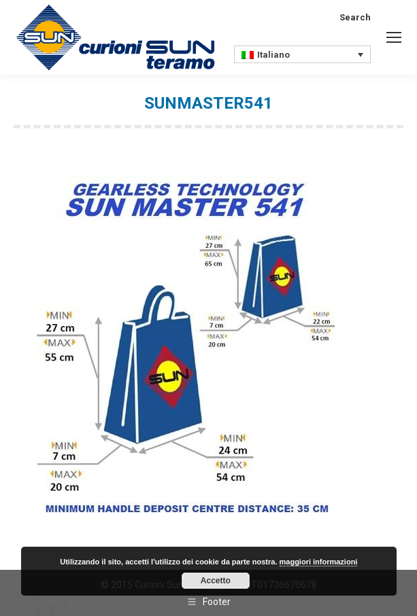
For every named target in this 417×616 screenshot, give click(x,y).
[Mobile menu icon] (393, 37)
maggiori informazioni (319, 562)
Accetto (216, 580)
